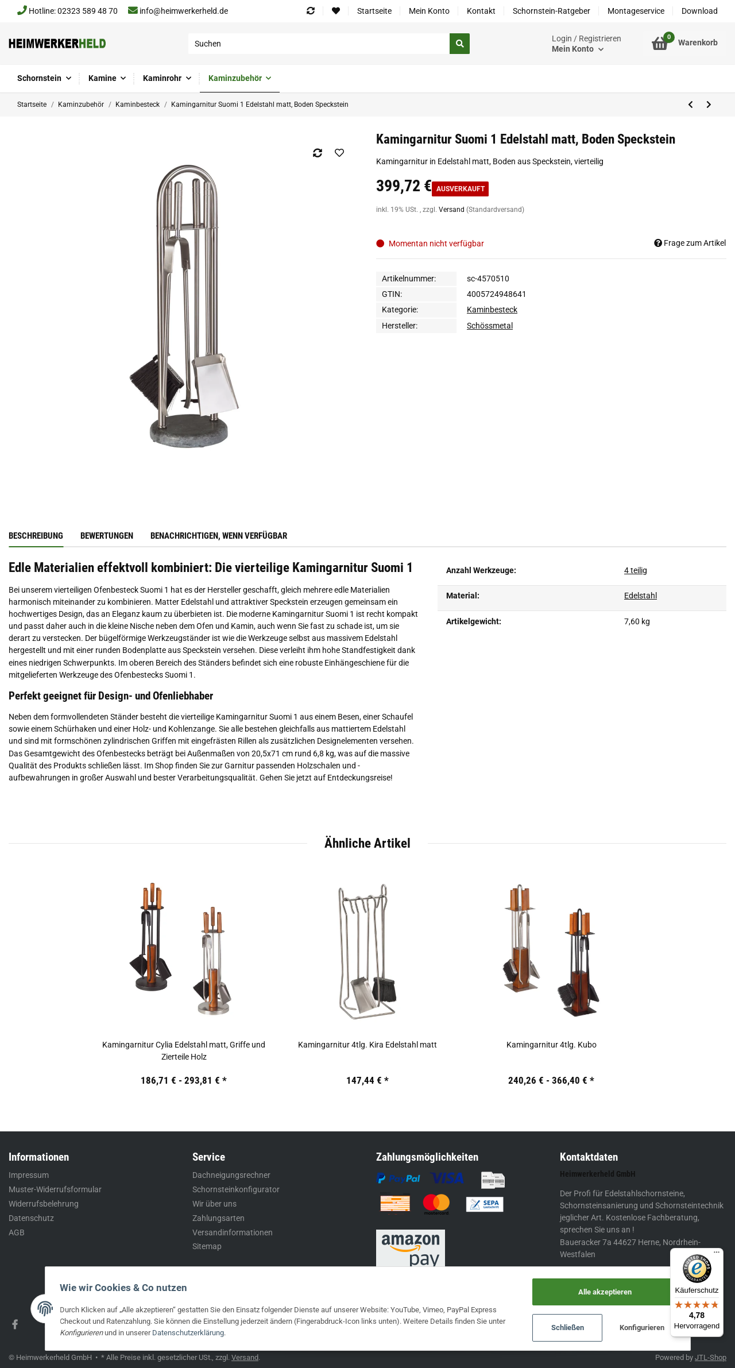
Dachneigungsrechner (231, 1175)
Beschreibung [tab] (36, 536)
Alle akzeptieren (602, 1292)
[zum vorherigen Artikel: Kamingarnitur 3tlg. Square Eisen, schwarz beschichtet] (690, 105)
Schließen (564, 1328)
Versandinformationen (232, 1232)
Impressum (29, 1175)
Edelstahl (640, 595)
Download (700, 11)
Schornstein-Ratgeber (551, 11)
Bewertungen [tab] (106, 536)
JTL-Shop (710, 1357)
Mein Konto (429, 11)
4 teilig (635, 570)
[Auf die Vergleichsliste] (317, 153)
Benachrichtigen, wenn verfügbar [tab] (218, 536)
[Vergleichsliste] (310, 11)
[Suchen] (319, 43)
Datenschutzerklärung (191, 1332)
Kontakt (481, 11)
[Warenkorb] (684, 43)
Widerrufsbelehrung (44, 1203)
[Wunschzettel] (336, 11)
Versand (452, 210)
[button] (586, 44)
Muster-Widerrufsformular (55, 1189)
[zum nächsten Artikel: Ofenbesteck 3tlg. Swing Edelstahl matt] (708, 105)
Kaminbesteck (492, 309)
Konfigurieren (640, 1328)
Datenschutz (31, 1218)
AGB (17, 1232)
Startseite (374, 11)
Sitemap (207, 1246)
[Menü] (717, 1255)
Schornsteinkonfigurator (236, 1189)
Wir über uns (214, 1203)
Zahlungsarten (218, 1218)
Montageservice (636, 11)
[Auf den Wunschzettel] (339, 153)
